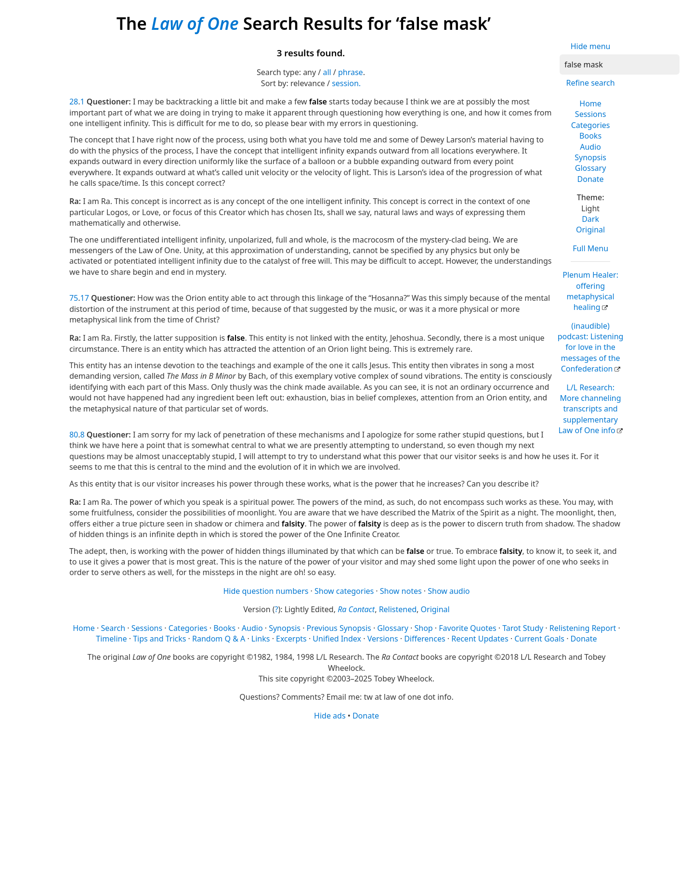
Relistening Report (582, 628)
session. (346, 83)
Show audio (449, 591)
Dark (590, 219)
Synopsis (590, 157)
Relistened (398, 609)
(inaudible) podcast (591, 347)
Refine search (590, 82)
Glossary (590, 168)
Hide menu (591, 46)
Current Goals (539, 638)
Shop (423, 628)
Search (113, 628)
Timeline (111, 638)
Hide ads (330, 715)
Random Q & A (218, 638)
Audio (590, 146)
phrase (350, 72)
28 (73, 101)
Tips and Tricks (159, 638)
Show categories (344, 591)
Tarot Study (522, 628)
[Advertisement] (346, 796)
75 (73, 298)
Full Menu (590, 248)
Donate (590, 179)
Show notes (401, 591)
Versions (382, 638)
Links (260, 638)
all (327, 72)
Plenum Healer (590, 291)
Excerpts (291, 638)
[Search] (620, 64)
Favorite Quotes (467, 628)
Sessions (590, 114)
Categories (590, 125)
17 (84, 298)
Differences (424, 638)
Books (590, 135)
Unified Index (337, 638)
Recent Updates (479, 638)
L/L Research (589, 409)
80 (73, 434)
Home (590, 103)
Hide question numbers (265, 591)
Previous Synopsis (339, 628)
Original (590, 229)
